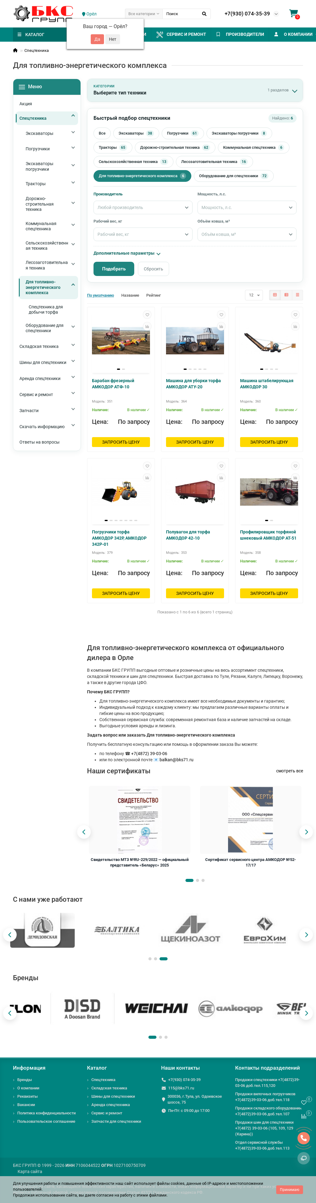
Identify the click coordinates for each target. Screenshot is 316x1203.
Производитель (108, 194)
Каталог (97, 1068)
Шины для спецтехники (113, 1096)
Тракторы (113, 147)
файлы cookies (171, 1183)
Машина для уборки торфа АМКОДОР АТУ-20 (193, 383)
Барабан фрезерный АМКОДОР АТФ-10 (113, 383)
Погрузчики (183, 133)
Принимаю (289, 1190)
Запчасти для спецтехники (116, 1121)
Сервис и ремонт (190, 35)
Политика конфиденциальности (46, 1113)
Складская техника (109, 1088)
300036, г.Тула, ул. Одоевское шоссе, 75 (195, 1099)
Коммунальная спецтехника (253, 147)
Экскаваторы (136, 133)
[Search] (186, 14)
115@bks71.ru (181, 1088)
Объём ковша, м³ (214, 221)
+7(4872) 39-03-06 (149, 753)
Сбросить (153, 268)
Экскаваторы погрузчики (239, 133)
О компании (28, 1088)
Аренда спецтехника (110, 1104)
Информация (29, 1068)
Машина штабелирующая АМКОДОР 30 (266, 383)
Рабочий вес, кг (108, 221)
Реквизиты (27, 1096)
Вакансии (26, 1104)
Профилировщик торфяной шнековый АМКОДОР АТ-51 (268, 535)
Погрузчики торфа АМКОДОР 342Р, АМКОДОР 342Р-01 (119, 538)
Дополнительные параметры (127, 253)
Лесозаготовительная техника (214, 162)
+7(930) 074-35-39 (247, 13)
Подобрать (114, 269)
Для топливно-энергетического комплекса (142, 176)
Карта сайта (30, 1171)
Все (102, 133)
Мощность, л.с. (212, 194)
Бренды (24, 1079)
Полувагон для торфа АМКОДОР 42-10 (188, 535)
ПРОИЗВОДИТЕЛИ (255, 34)
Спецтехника (36, 50)
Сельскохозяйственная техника (133, 162)
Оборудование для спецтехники (233, 176)
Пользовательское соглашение (46, 1121)
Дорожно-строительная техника (175, 147)
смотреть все (289, 770)
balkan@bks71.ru (176, 759)
